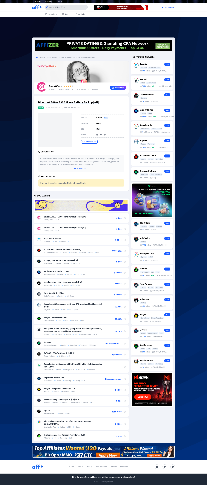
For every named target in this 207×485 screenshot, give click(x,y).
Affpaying (48, 2)
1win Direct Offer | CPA (54, 293)
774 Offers (94, 90)
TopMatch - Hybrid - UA (54, 378)
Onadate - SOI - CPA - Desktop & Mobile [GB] (63, 282)
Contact (113, 467)
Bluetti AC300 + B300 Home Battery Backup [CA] (65, 217)
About (80, 467)
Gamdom (48, 342)
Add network (168, 7)
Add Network (101, 467)
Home (42, 57)
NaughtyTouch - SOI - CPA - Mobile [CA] (61, 260)
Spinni (47, 410)
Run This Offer (89, 142)
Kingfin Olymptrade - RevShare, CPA (59, 389)
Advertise (124, 467)
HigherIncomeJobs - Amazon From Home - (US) (64, 435)
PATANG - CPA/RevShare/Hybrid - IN (59, 353)
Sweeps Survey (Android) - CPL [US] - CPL (62, 399)
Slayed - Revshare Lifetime (56, 318)
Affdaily (59, 2)
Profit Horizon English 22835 (56, 271)
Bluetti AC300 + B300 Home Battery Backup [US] (65, 228)
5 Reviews (82, 90)
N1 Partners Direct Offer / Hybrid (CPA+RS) (62, 249)
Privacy (89, 467)
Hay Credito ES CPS (52, 239)
